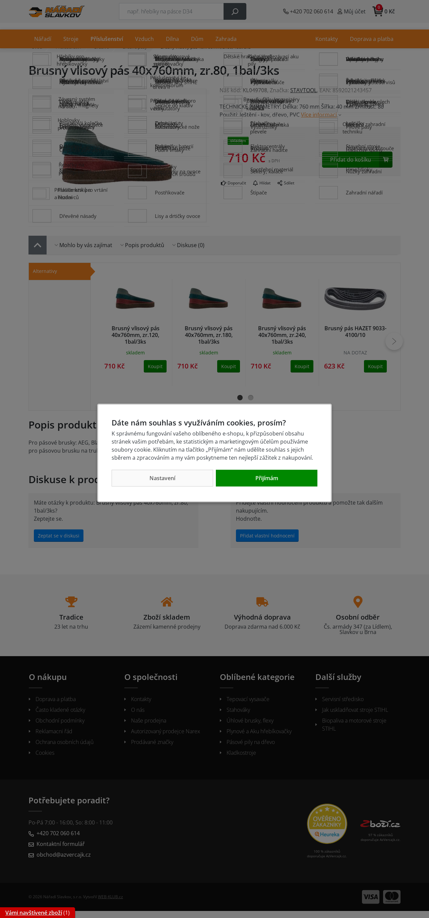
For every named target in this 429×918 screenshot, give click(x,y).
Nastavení (162, 478)
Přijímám (266, 478)
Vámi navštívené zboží (33, 912)
